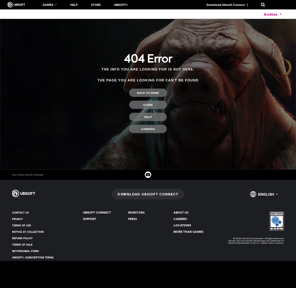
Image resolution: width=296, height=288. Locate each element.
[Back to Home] (148, 93)
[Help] (148, 117)
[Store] (148, 105)
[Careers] (148, 129)
